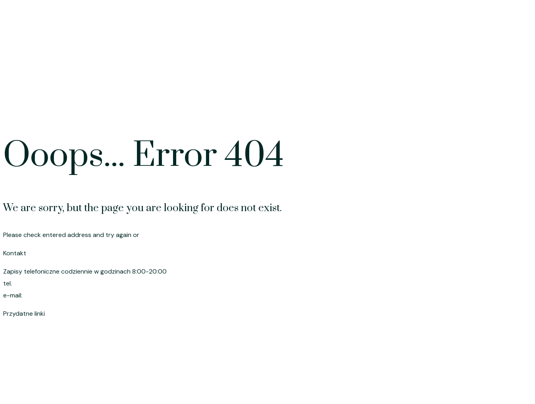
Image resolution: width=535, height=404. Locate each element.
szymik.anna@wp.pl (53, 295)
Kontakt (512, 102)
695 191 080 (31, 283)
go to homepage (166, 235)
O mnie (473, 102)
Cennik (391, 102)
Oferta (356, 102)
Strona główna (307, 102)
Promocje (432, 102)
